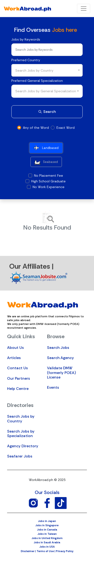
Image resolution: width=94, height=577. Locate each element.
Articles (14, 357)
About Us (15, 347)
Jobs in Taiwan (47, 533)
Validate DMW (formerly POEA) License (61, 372)
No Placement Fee (48, 175)
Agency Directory (22, 445)
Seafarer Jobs (19, 456)
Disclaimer (27, 551)
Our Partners (18, 378)
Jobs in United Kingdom (47, 538)
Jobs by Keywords (25, 39)
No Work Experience (48, 187)
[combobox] (47, 70)
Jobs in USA (47, 546)
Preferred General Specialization (37, 80)
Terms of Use (45, 551)
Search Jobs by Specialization (20, 433)
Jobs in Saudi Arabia (47, 542)
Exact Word (65, 127)
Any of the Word (36, 127)
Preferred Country (25, 60)
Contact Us (17, 367)
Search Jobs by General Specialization (45, 91)
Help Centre (18, 388)
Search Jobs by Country (20, 418)
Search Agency (60, 357)
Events (53, 387)
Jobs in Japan (47, 521)
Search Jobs (58, 347)
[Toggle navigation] (83, 8)
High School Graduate (48, 181)
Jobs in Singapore (47, 525)
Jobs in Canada (47, 529)
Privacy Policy (64, 551)
